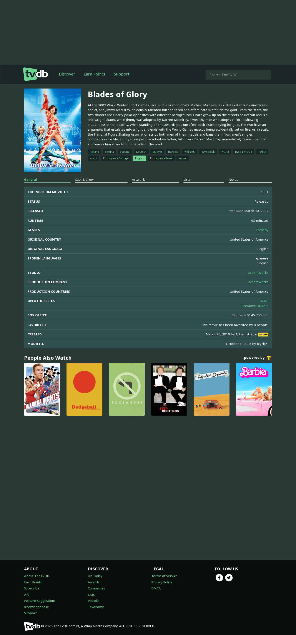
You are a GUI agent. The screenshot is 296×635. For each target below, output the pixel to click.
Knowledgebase (36, 607)
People (93, 600)
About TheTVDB (36, 576)
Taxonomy (96, 607)
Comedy (262, 291)
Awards (93, 582)
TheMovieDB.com (254, 366)
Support (122, 74)
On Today (95, 576)
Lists (91, 594)
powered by (258, 419)
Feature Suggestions (39, 600)
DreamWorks (258, 333)
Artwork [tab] (138, 240)
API (26, 594)
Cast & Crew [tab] (84, 240)
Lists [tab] (186, 240)
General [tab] (30, 240)
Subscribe (31, 588)
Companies (96, 588)
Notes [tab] (233, 240)
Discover (67, 74)
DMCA (156, 588)
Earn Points (94, 74)
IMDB (264, 361)
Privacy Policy (161, 582)
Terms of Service (164, 576)
